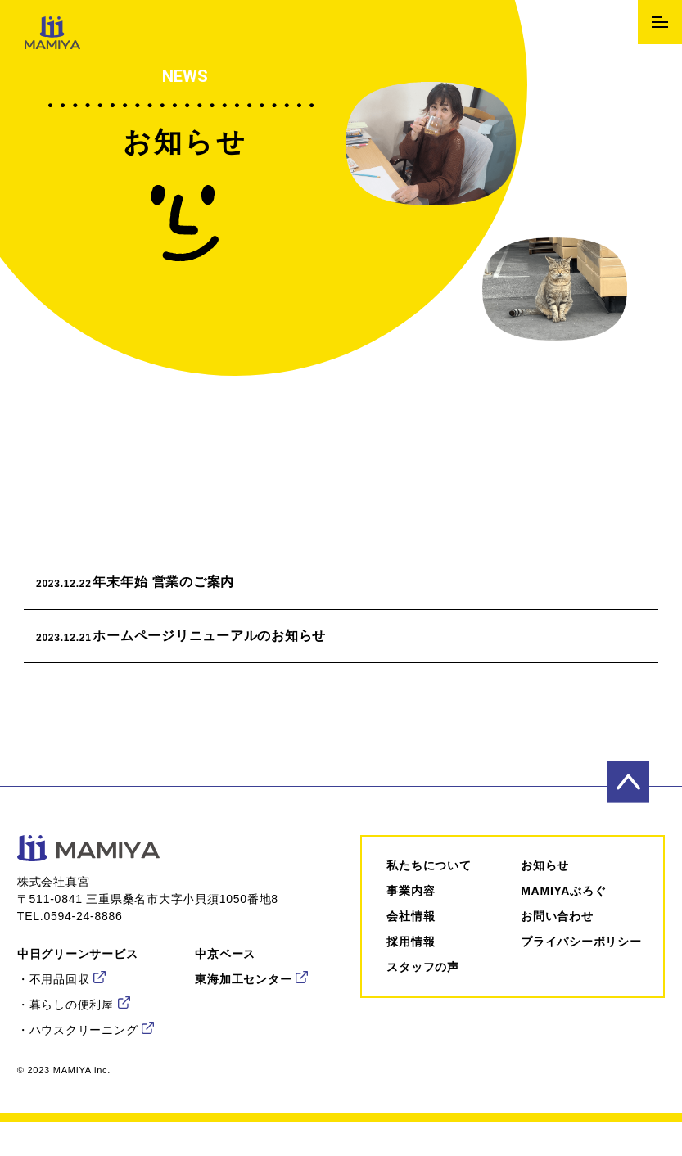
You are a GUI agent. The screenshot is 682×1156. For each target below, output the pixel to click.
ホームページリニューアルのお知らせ (202, 648)
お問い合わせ (557, 931)
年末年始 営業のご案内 (156, 587)
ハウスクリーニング (83, 1045)
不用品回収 (59, 994)
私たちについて (428, 880)
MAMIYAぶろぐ (563, 906)
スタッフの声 (422, 982)
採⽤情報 (410, 957)
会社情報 (410, 931)
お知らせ (545, 880)
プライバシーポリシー (581, 957)
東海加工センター (243, 994)
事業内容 (410, 906)
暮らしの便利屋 (71, 1020)
